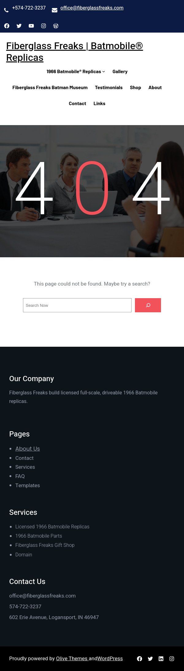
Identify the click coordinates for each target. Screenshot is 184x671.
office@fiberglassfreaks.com (92, 8)
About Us (27, 448)
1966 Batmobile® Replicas (74, 71)
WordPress (110, 658)
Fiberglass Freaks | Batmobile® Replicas (74, 52)
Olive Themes (72, 658)
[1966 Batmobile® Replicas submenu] (103, 71)
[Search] (148, 305)
